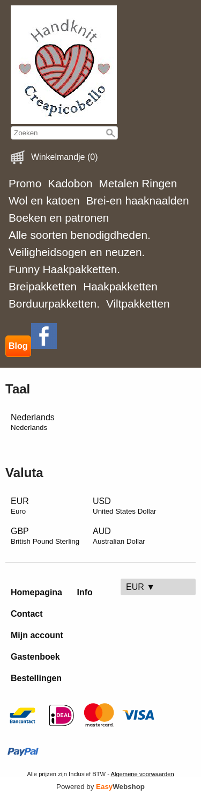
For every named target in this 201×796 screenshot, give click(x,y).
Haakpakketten (120, 286)
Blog (18, 345)
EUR (20, 505)
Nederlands (33, 422)
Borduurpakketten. (54, 303)
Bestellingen (36, 678)
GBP (45, 536)
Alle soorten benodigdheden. (80, 235)
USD (125, 505)
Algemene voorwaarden (142, 774)
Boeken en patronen (59, 217)
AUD (119, 536)
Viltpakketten (138, 303)
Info (84, 592)
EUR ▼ (140, 586)
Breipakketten (43, 286)
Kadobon (70, 183)
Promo (25, 183)
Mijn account (37, 635)
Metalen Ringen (138, 183)
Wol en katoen (44, 200)
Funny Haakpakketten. (64, 269)
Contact (27, 613)
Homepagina (36, 592)
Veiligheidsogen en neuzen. (77, 252)
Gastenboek (35, 656)
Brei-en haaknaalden (137, 200)
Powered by (100, 787)
